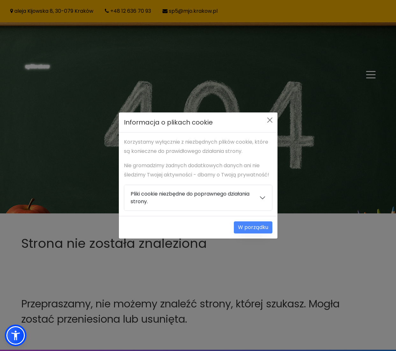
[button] (15, 335)
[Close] (270, 120)
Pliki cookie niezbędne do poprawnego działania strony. (190, 197)
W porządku (253, 227)
